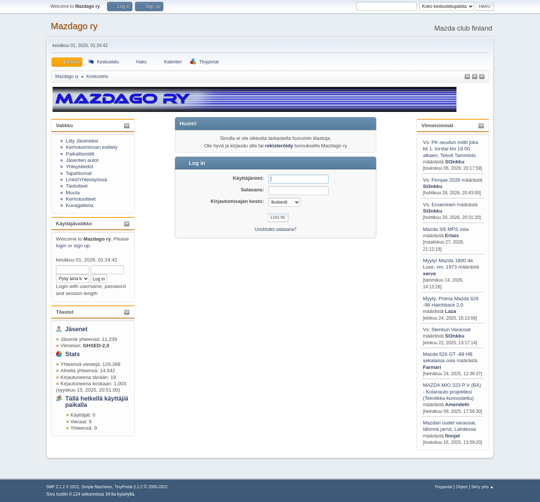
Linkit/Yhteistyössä (86, 179)
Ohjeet (462, 486)
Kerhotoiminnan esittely (92, 147)
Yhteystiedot (79, 166)
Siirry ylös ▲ (482, 486)
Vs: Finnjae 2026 (441, 180)
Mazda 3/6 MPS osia (446, 229)
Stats (72, 354)
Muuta (73, 192)
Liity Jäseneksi (82, 141)
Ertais (452, 235)
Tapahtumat (79, 173)
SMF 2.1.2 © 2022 (62, 486)
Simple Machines (96, 486)
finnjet (452, 436)
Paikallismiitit (80, 154)
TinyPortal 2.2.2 (128, 486)
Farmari (432, 367)
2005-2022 (158, 486)
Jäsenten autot (82, 160)
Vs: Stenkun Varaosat (447, 329)
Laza (450, 311)
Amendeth (457, 404)
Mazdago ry (74, 26)
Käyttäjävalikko (74, 223)
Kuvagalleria (79, 205)
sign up (81, 245)
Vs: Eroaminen (439, 204)
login (61, 245)
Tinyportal (443, 486)
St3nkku (454, 161)
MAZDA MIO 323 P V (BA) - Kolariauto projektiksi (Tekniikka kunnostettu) (452, 391)
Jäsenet (76, 329)
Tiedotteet (77, 186)
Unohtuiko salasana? (275, 229)
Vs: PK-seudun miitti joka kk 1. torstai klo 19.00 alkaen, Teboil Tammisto (450, 148)
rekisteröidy (279, 145)
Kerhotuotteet (81, 199)
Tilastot (64, 312)
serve (429, 273)
